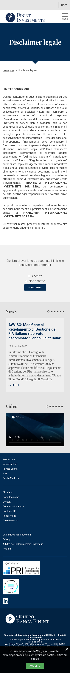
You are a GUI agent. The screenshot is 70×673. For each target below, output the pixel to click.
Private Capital (10, 469)
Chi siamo (8, 492)
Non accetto (35, 281)
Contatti (7, 501)
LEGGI (15, 385)
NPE (5, 473)
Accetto (35, 276)
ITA (64, 4)
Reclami (7, 548)
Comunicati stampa (13, 506)
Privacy (6, 539)
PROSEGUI (36, 287)
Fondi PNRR (9, 516)
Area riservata (10, 520)
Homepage (8, 70)
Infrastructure (10, 464)
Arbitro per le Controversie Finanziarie (23, 544)
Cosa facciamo (11, 497)
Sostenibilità (9, 511)
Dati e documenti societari (17, 534)
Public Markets (11, 478)
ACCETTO (35, 666)
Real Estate (9, 459)
